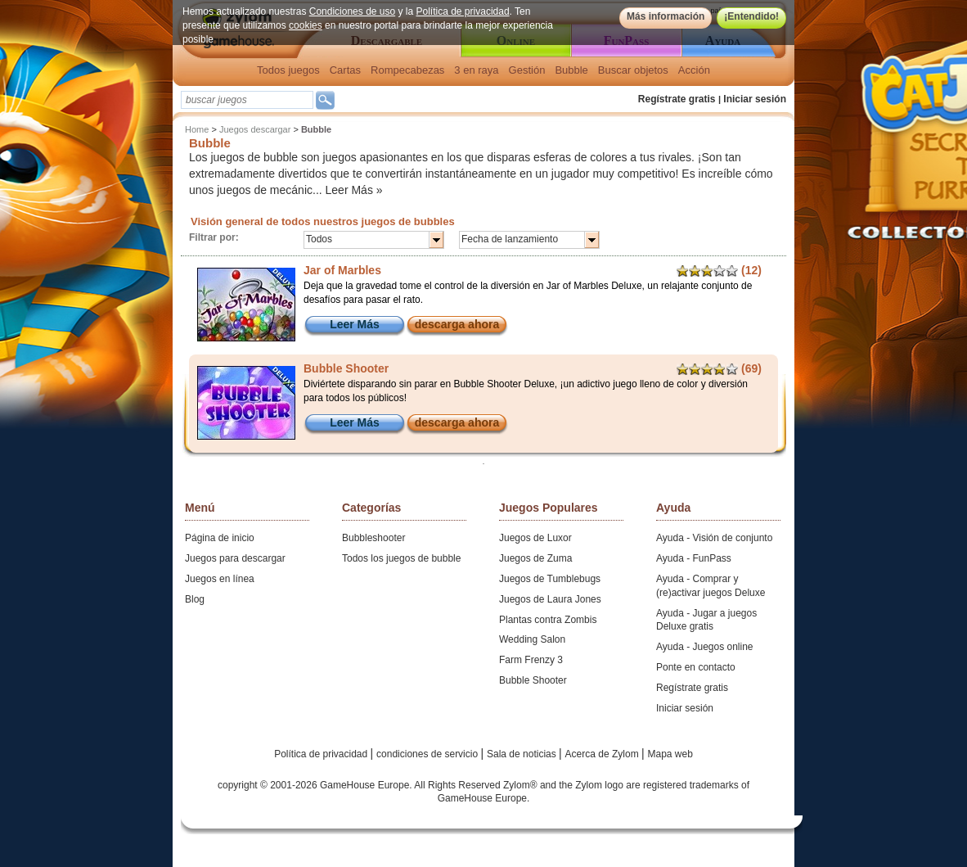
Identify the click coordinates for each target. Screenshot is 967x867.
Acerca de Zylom (603, 754)
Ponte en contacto (695, 667)
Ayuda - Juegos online (704, 647)
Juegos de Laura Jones (550, 599)
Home (197, 129)
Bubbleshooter (373, 538)
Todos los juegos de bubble (401, 558)
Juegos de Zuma (535, 558)
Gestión (527, 70)
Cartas (345, 70)
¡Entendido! (751, 16)
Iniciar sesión (754, 99)
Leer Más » (354, 189)
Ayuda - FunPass (693, 558)
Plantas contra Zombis (547, 619)
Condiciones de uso (352, 11)
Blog (195, 599)
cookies (305, 25)
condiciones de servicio (428, 754)
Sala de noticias (523, 754)
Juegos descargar (254, 129)
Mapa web (670, 754)
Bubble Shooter (533, 680)
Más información (665, 16)
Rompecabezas (407, 70)
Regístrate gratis (677, 99)
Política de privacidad (463, 11)
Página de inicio (219, 538)
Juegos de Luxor (535, 538)
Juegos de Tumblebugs (549, 579)
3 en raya (476, 70)
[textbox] (247, 100)
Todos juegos (288, 70)
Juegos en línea (219, 579)
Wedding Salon (532, 639)
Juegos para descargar (235, 558)
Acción (694, 70)
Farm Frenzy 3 (531, 660)
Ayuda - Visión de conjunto (714, 538)
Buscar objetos (633, 70)
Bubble (571, 70)
